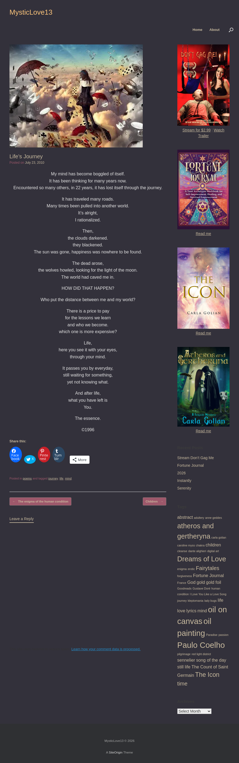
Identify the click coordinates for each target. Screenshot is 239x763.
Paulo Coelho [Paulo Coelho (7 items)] (201, 644)
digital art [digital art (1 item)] (213, 551)
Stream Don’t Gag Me (195, 458)
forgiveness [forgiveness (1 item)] (184, 576)
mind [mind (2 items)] (202, 610)
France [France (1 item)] (181, 582)
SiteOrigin (115, 752)
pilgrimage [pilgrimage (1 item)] (184, 654)
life (61, 478)
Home (197, 30)
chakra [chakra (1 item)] (200, 545)
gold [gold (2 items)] (201, 582)
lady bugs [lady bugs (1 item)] (210, 600)
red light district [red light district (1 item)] (201, 654)
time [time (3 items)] (182, 684)
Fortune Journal (190, 465)
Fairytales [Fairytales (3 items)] (207, 568)
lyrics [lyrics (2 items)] (191, 610)
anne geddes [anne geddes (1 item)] (213, 517)
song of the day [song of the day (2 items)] (211, 660)
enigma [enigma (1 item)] (182, 569)
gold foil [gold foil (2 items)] (213, 582)
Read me (203, 233)
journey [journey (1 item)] (182, 600)
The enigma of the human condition (40, 501)
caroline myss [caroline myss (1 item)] (186, 545)
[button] (231, 29)
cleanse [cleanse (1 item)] (182, 551)
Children (155, 501)
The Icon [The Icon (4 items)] (207, 674)
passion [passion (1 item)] (223, 634)
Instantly (184, 480)
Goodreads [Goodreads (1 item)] (184, 588)
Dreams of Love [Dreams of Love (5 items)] (201, 559)
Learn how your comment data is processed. (106, 649)
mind (68, 478)
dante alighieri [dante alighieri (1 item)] (197, 551)
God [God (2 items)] (191, 582)
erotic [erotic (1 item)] (191, 569)
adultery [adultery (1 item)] (199, 517)
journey (53, 478)
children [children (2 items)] (213, 544)
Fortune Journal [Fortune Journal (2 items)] (208, 575)
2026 (181, 473)
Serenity (184, 488)
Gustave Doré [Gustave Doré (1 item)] (201, 588)
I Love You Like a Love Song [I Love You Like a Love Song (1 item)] (208, 594)
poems (27, 478)
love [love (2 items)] (181, 610)
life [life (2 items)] (220, 600)
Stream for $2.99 (196, 130)
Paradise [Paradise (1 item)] (211, 634)
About (214, 30)
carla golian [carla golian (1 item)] (218, 537)
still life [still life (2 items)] (184, 666)
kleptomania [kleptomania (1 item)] (195, 600)
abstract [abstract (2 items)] (185, 517)
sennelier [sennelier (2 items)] (186, 660)
